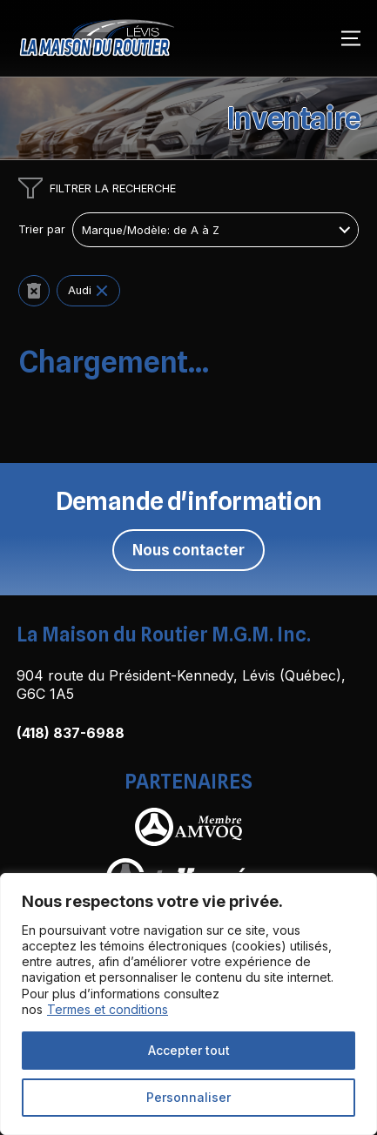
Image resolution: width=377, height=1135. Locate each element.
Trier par (41, 230)
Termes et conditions (107, 1009)
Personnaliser (188, 1097)
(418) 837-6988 (71, 733)
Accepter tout (189, 1050)
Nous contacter (188, 550)
